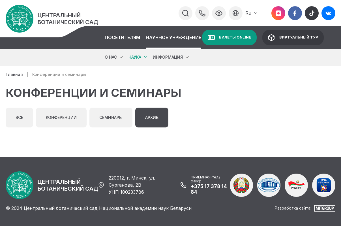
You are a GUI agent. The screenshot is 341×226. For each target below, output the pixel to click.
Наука (134, 57)
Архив (151, 117)
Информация (168, 57)
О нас (111, 57)
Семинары (111, 117)
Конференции (61, 117)
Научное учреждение (173, 37)
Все (19, 117)
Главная (14, 74)
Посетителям (122, 37)
